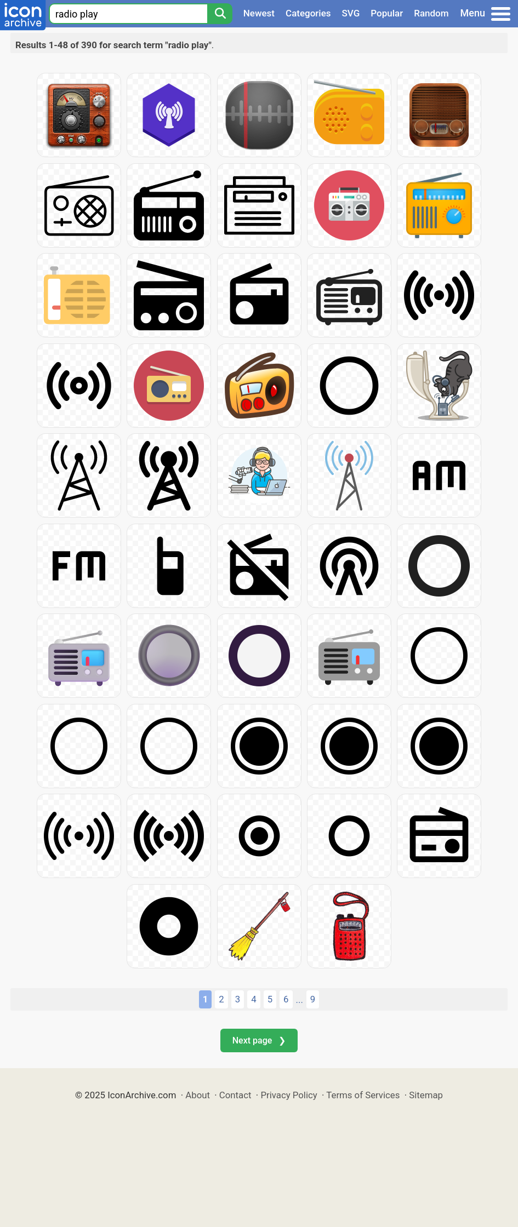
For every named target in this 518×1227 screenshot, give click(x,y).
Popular (387, 13)
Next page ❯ (259, 1040)
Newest (259, 13)
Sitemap (426, 1095)
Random (431, 13)
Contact (235, 1095)
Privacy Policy (288, 1095)
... (299, 999)
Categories (308, 13)
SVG (351, 13)
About (197, 1095)
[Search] (219, 13)
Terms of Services (363, 1095)
